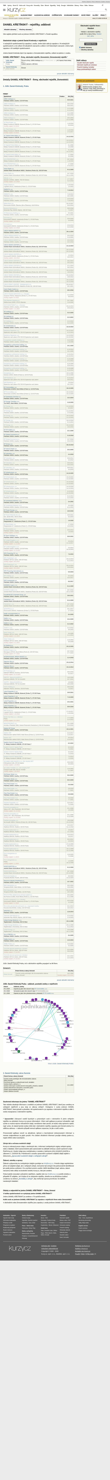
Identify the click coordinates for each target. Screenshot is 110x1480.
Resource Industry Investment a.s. (14, 880)
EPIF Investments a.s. (10, 580)
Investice (43, 1215)
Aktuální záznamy (10, 29)
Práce (81, 5)
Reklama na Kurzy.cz (82, 1246)
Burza (42, 1218)
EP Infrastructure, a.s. (10, 472)
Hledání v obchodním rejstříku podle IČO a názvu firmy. (90, 34)
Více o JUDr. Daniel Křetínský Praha (60, 1063)
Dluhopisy (43, 1220)
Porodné (32, 1233)
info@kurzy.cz (48, 1163)
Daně (61, 1237)
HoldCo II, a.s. (8, 623)
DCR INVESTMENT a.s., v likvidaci (14, 305)
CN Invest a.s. (8, 218)
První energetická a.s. (10, 853)
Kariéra (84, 1)
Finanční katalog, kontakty (85, 67)
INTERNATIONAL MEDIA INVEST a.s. (15, 656)
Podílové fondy (51, 1220)
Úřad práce (25, 1228)
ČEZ (46, 1218)
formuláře (66, 1237)
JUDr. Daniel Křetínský (10, 61)
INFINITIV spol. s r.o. (10, 650)
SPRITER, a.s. (8, 911)
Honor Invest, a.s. (9, 632)
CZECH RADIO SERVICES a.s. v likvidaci (16, 294)
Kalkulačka (70, 5)
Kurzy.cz (5, 18)
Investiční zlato (48, 1230)
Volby (80, 1222)
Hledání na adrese (42, 15)
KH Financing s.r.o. (9, 671)
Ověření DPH (57, 15)
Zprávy (10, 5)
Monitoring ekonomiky (85, 1220)
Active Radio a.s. (9, 168)
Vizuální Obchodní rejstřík (85, 63)
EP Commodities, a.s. (10, 387)
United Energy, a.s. (9, 929)
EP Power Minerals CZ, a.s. (12, 515)
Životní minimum (7, 1230)
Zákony (76, 5)
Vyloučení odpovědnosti (49, 1248)
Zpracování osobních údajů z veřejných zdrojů (29, 1156)
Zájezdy (89, 1)
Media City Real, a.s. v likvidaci (13, 717)
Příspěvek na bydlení (9, 1225)
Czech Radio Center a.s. (11, 289)
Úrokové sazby (26, 1218)
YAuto (93, 1)
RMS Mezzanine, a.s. (10, 885)
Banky (24, 1215)
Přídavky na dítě (7, 1222)
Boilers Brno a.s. (9, 203)
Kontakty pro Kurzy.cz (82, 1251)
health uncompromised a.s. (12, 613)
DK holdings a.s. (9, 311)
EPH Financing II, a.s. (10, 558)
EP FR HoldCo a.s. (9, 430)
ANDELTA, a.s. (8, 189)
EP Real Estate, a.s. (10, 519)
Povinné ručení (7, 1235)
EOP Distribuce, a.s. (10, 378)
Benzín (50, 1233)
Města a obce (63, 1220)
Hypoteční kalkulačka (9, 1232)
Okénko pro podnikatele (85, 81)
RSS (82, 1254)
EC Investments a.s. (10, 326)
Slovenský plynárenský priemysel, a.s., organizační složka (21, 906)
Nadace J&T (7, 733)
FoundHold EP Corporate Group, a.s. (15, 594)
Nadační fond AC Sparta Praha (13, 742)
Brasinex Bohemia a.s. (10, 208)
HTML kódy (90, 1254)
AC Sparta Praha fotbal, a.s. (12, 135)
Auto (80, 1218)
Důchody (24, 1238)
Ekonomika (44, 1222)
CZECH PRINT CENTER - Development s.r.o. (17, 284)
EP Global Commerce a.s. (11, 434)
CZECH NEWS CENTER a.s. (12, 245)
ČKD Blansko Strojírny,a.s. (12, 300)
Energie (63, 5)
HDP (49, 1222)
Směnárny (25, 1222)
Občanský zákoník (65, 1230)
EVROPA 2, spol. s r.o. (10, 585)
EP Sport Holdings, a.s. (11, 535)
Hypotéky (53, 5)
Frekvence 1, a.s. (9, 599)
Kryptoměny (44, 1225)
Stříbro (55, 1230)
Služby (95, 15)
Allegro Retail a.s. (9, 184)
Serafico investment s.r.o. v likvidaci (14, 899)
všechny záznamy (86, 50)
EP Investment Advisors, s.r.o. (13, 500)
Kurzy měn (29, 5)
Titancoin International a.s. (12, 915)
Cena (83, 1218)
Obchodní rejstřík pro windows (87, 65)
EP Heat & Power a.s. (10, 449)
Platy (34, 1228)
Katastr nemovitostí (65, 1222)
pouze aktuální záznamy (65, 73)
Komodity (37, 5)
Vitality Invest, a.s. (9, 939)
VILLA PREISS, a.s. (10, 934)
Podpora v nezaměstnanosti (30, 1236)
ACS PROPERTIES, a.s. (11, 159)
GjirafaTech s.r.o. (9, 609)
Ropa (42, 1233)
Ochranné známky (71, 15)
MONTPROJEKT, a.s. (10, 723)
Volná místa (30, 1225)
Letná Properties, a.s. (10, 701)
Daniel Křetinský (11, 67)
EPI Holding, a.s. (9, 576)
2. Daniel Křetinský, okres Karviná (16, 1073)
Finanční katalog (64, 1227)
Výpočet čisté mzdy (8, 1218)
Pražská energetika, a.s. (11, 820)
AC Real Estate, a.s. (10, 122)
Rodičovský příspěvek (9, 1227)
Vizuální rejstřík (11, 15)
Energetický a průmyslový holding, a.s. (15, 345)
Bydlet (103, 1)
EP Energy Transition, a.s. (11, 401)
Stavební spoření (32, 1220)
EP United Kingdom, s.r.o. (11, 540)
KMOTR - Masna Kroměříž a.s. (13, 677)
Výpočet (13, 1215)
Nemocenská (25, 1233)
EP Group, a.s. (8, 444)
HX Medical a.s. (8, 645)
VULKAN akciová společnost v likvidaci (15, 948)
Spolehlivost (89, 1218)
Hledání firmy (26, 15)
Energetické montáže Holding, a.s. (14, 340)
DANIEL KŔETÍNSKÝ (24, 18)
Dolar (33, 1222)
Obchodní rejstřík (13, 18)
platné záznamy (85, 47)
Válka (86, 5)
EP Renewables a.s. (10, 529)
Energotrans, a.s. (9, 373)
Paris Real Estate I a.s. (11, 784)
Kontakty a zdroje (25, 1179)
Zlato (42, 5)
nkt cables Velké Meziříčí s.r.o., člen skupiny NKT (18, 761)
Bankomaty (30, 1215)
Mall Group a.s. (8, 710)
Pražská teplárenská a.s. (11, 825)
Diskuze (91, 5)
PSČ (69, 1220)
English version (83, 1225)
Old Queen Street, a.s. (10, 774)
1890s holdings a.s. (10, 99)
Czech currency (83, 1228)
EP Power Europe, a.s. (10, 510)
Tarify (58, 5)
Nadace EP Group (9, 728)
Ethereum (56, 1225)
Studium (108, 1)
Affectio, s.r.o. (8, 178)
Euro (30, 1222)
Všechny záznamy (25, 29)
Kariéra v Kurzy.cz (81, 1248)
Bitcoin (47, 5)
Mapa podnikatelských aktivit (86, 69)
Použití (77, 1254)
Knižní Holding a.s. (9, 687)
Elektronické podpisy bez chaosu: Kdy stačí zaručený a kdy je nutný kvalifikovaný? (94, 88)
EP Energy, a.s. (8, 406)
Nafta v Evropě (45, 1235)
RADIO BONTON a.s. (10, 866)
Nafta (54, 1233)
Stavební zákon (64, 1235)
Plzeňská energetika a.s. (11, 807)
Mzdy (30, 1228)
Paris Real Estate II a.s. (11, 793)
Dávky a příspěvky (27, 1231)
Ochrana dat (45, 1246)
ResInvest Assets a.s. (10, 876)
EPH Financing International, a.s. (14, 571)
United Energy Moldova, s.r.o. (13, 920)
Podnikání (63, 1215)
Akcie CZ (15, 5)
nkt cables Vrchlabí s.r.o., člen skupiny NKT (17, 768)
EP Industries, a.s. (9, 453)
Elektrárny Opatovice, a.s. (11, 330)
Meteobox (98, 1)
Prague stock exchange (85, 1230)
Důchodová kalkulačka (9, 1220)
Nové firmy (85, 15)
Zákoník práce (64, 1232)
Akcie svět (22, 5)
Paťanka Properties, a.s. (11, 802)
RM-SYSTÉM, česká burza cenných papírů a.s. (18, 895)
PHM (46, 1233)
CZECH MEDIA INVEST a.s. (12, 231)
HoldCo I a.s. (8, 618)
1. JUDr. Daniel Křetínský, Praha (16, 86)
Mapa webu (85, 1222)
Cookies (53, 1246)
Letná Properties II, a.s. (11, 691)
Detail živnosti (8, 974)
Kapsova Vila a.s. (9, 661)
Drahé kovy (44, 1228)
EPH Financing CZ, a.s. (11, 553)
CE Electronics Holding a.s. (12, 213)
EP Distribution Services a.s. (12, 396)
